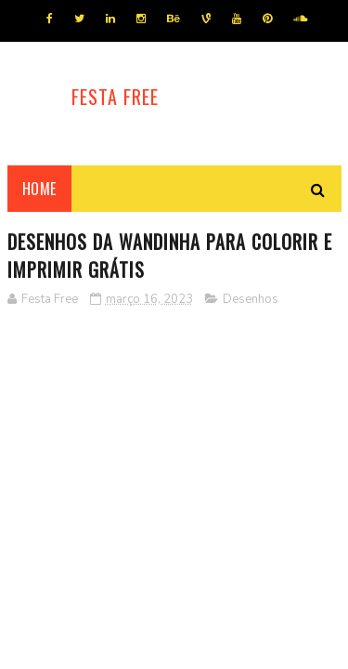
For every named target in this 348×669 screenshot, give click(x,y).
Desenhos (250, 299)
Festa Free (115, 97)
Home (39, 188)
